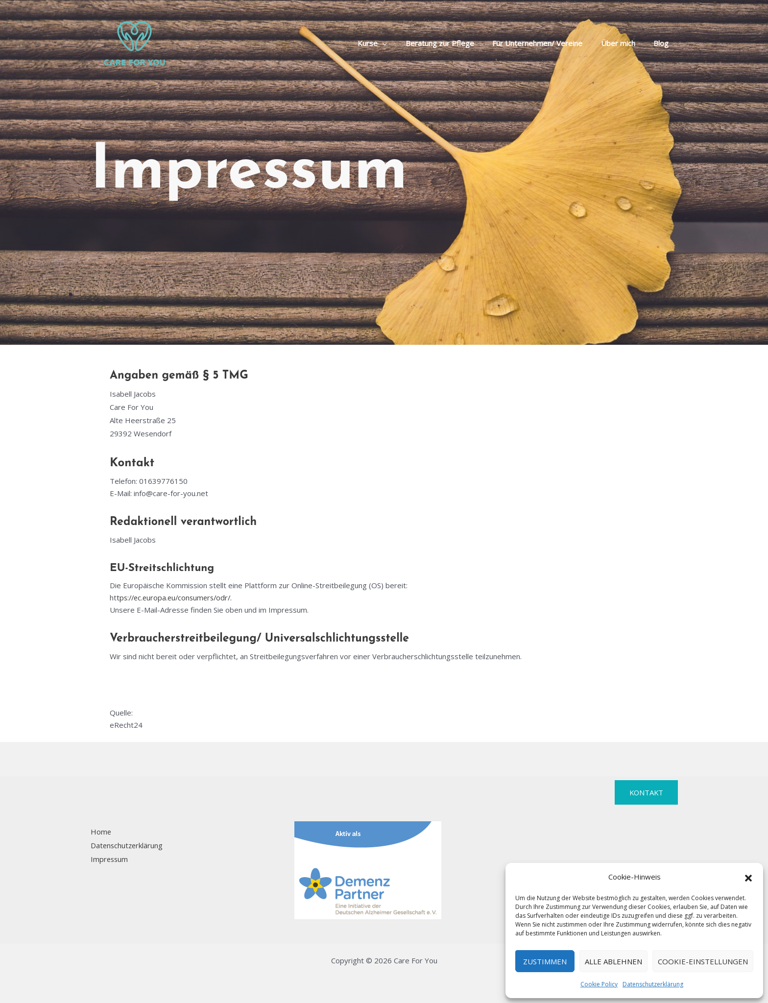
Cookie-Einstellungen (703, 961)
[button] (748, 877)
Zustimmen (545, 961)
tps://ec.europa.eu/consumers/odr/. (177, 597)
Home (100, 831)
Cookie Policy (599, 984)
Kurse (389, 43)
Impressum (109, 859)
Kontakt (645, 792)
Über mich (623, 43)
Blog (663, 43)
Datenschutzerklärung (653, 984)
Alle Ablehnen (613, 961)
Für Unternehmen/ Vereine (547, 43)
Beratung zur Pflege (452, 43)
